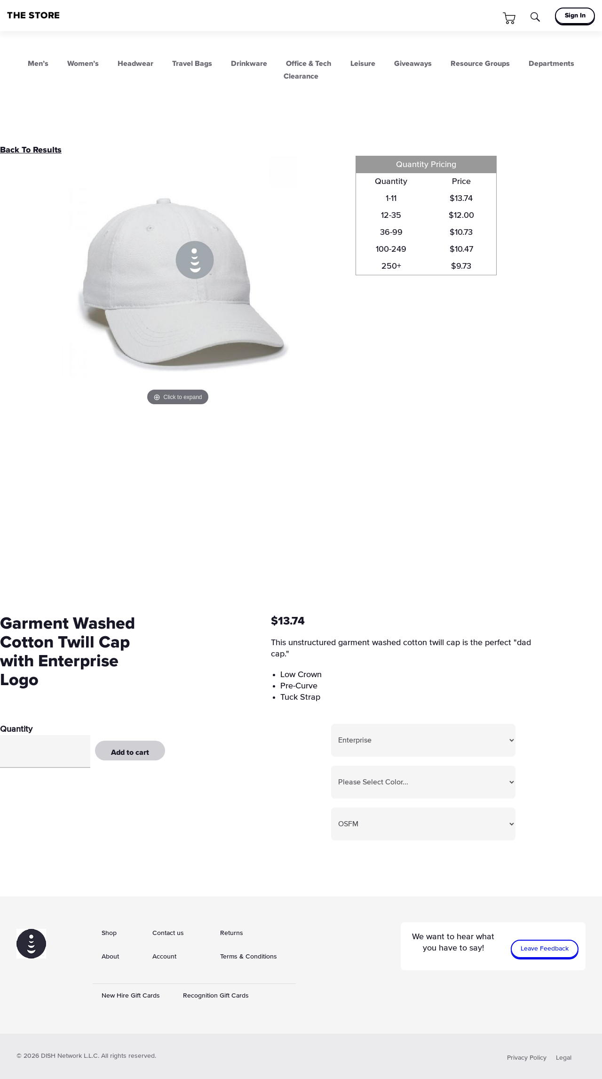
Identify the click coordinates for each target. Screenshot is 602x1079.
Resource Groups (480, 63)
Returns (231, 933)
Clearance (301, 76)
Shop (109, 933)
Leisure (362, 63)
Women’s (83, 63)
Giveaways (413, 63)
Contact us (168, 933)
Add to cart (130, 752)
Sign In (575, 15)
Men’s (38, 63)
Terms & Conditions (248, 956)
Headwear (135, 63)
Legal (563, 1058)
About (110, 956)
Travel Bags (192, 63)
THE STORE (33, 15)
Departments (551, 63)
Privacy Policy (527, 1058)
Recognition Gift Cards (216, 995)
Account (164, 956)
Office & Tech (309, 63)
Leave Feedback (545, 948)
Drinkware (249, 63)
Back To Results (31, 150)
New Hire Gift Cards (131, 995)
